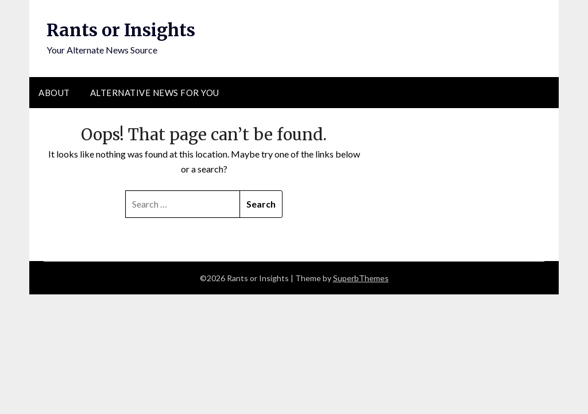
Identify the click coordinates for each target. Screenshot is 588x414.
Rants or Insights (121, 30)
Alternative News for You (154, 92)
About (54, 92)
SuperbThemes (361, 278)
